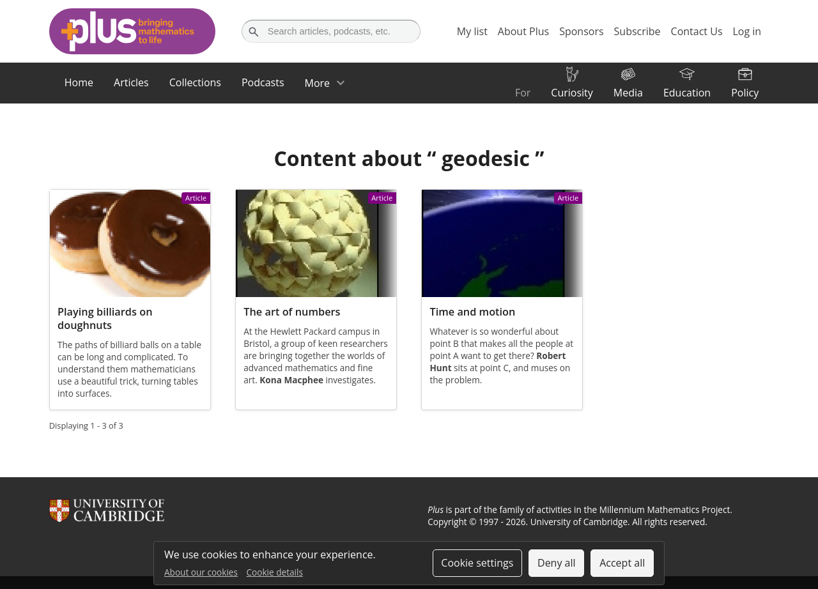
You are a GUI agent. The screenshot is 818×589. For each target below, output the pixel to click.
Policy (745, 93)
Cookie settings (477, 563)
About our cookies (201, 572)
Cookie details (275, 572)
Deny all (556, 563)
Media (628, 93)
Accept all (622, 563)
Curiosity (571, 93)
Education (687, 93)
